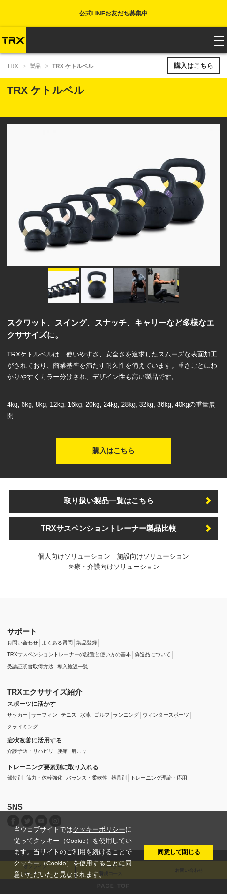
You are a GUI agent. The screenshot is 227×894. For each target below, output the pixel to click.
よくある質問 (57, 642)
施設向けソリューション (153, 556)
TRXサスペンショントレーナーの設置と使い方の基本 (69, 654)
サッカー (17, 715)
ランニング (126, 715)
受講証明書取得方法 (30, 666)
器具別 (119, 777)
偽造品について (153, 654)
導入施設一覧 (72, 666)
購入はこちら (193, 65)
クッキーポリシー (99, 829)
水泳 (85, 715)
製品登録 (86, 642)
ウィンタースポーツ (166, 715)
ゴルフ (102, 715)
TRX (12, 66)
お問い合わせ (22, 642)
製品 (35, 66)
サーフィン (44, 715)
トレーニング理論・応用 (158, 777)
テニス (68, 715)
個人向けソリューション (74, 556)
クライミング (22, 726)
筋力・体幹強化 (44, 777)
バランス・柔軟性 (86, 777)
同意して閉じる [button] (179, 852)
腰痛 (62, 751)
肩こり (79, 751)
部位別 (15, 777)
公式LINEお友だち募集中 (113, 13)
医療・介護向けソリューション (113, 566)
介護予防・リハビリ (30, 751)
